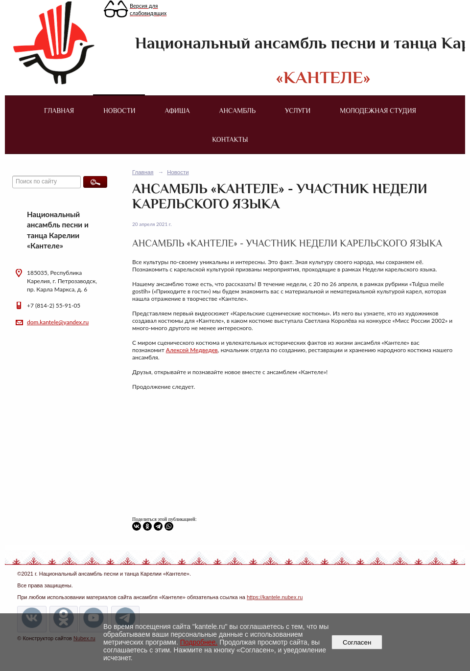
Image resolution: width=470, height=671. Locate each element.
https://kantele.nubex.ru (275, 597)
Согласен (357, 642)
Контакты (230, 139)
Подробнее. (199, 642)
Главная (59, 110)
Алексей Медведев (192, 350)
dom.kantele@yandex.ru (58, 322)
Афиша (177, 110)
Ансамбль (237, 110)
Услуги (297, 110)
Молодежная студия (378, 110)
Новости (119, 110)
